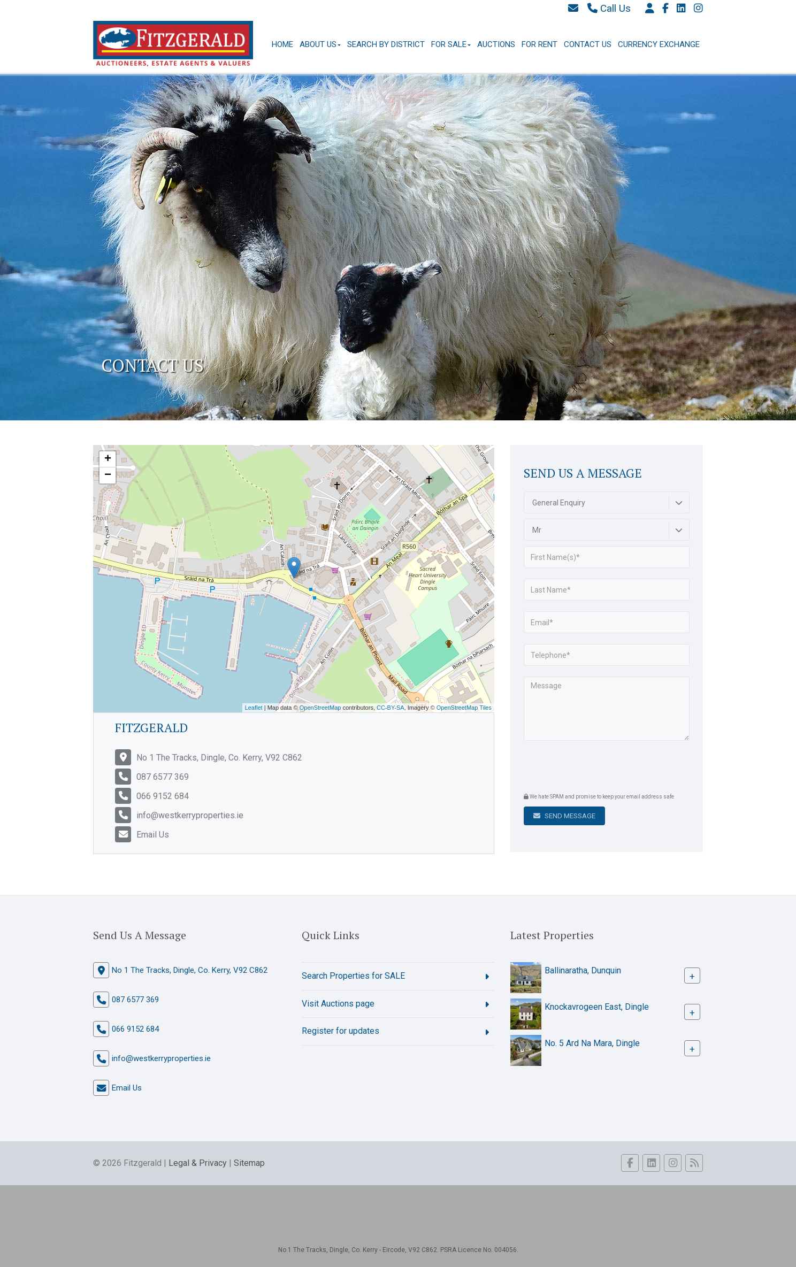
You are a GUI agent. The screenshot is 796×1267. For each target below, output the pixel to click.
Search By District (386, 44)
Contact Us (587, 44)
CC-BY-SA (390, 707)
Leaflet (254, 707)
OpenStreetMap (320, 707)
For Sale (451, 44)
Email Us (152, 835)
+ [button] (107, 459)
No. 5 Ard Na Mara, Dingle (592, 1043)
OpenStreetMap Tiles (464, 707)
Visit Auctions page (338, 1004)
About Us (320, 44)
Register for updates (340, 1031)
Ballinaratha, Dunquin (583, 970)
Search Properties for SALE (353, 976)
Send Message (564, 816)
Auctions (496, 44)
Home (282, 44)
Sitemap (249, 1163)
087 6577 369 (162, 777)
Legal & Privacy (198, 1163)
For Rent (539, 44)
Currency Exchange (659, 44)
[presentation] (589, 768)
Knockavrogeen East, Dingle (597, 1007)
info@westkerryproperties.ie (189, 815)
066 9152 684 (162, 796)
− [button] (107, 475)
